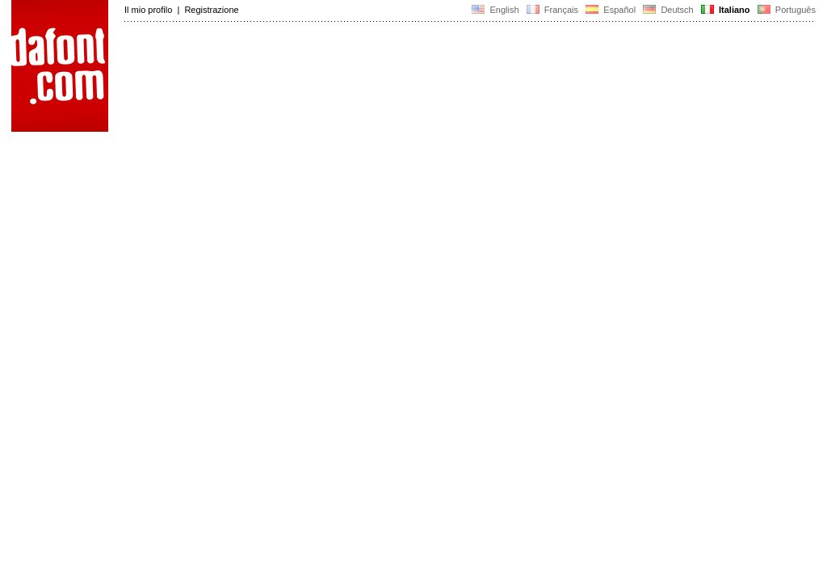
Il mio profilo (148, 10)
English (495, 10)
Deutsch (668, 10)
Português (785, 10)
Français (552, 10)
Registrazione (211, 10)
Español (610, 10)
